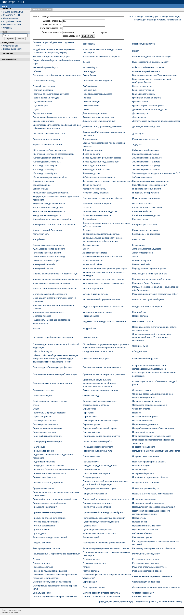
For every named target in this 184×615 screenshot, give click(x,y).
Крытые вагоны (90, 245)
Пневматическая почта (143, 447)
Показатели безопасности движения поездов (55, 469)
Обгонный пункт (140, 346)
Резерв (36, 559)
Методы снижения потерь (95, 294)
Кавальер (87, 207)
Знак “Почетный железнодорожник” (149, 185)
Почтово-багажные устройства (48, 482)
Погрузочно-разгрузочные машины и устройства (156, 451)
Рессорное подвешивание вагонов (50, 571)
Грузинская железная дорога (146, 97)
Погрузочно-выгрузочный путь (97, 451)
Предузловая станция (43, 488)
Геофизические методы (44, 80)
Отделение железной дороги (146, 401)
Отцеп (36, 409)
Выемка (86, 62)
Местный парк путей (92, 288)
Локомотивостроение (142, 253)
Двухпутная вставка (42, 113)
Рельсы (86, 567)
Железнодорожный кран (45, 165)
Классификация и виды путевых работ (52, 219)
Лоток (135, 256)
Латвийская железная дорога (146, 249)
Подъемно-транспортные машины (149, 461)
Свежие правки (10, 18)
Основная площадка (43, 395)
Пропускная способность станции (49, 518)
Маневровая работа (142, 260)
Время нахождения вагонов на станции (151, 56)
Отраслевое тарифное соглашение (149, 405)
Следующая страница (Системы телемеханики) (157, 19)
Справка (7, 28)
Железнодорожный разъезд (96, 169)
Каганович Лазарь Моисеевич (147, 207)
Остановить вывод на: (51, 28)
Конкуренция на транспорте (146, 230)
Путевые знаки (89, 525)
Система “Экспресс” (142, 596)
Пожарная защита (141, 465)
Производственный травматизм (148, 503)
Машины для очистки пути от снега (149, 273)
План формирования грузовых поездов (151, 436)
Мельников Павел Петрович (146, 283)
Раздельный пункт (42, 542)
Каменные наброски (142, 211)
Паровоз (136, 412)
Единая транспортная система (48, 144)
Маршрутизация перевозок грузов (149, 268)
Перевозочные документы (145, 424)
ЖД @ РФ (137, 144)
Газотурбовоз (89, 75)
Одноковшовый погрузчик (145, 358)
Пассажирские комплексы (45, 424)
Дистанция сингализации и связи (49, 133)
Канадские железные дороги (47, 215)
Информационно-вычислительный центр (102, 198)
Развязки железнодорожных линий (50, 537)
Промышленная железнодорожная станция (153, 507)
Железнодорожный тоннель (146, 169)
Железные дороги (91, 173)
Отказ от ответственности (11, 610)
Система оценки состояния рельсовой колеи (55, 596)
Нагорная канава (90, 316)
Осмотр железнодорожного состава (100, 390)
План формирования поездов (47, 441)
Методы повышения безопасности (50, 294)
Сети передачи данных (93, 587)
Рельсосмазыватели (43, 567)
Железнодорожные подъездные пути (100, 161)
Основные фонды (91, 395)
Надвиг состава (140, 316)
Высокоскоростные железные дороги (150, 62)
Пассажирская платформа (145, 416)
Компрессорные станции (144, 224)
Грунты (85, 109)
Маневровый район (92, 264)
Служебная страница (41, 9)
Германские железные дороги (97, 80)
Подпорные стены (91, 456)
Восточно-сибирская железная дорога (51, 56)
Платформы (39, 447)
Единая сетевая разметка (145, 139)
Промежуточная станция (45, 507)
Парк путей (87, 412)
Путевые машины (41, 529)
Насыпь (36, 328)
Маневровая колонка (92, 260)
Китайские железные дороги (146, 215)
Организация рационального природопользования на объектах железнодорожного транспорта (99, 382)
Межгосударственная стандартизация (51, 283)
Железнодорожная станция (145, 154)
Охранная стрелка (141, 409)
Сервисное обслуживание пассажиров (52, 582)
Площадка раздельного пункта (97, 447)
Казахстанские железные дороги (49, 211)
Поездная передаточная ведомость (100, 465)
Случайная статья (12, 21)
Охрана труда (89, 409)
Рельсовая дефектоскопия (145, 559)
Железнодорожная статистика (48, 158)
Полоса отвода (139, 469)
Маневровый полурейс (44, 264)
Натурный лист (89, 328)
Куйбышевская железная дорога (49, 249)
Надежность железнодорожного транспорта (104, 321)
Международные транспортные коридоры (103, 283)
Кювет (85, 249)
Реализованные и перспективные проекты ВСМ (56, 553)
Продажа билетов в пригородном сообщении (55, 499)
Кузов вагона (138, 245)
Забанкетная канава (142, 177)
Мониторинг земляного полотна (48, 312)
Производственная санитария (97, 503)
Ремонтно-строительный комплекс (149, 567)
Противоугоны (139, 518)
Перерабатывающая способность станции (153, 428)
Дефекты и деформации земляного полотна (55, 117)
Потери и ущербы (91, 477)
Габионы (37, 71)
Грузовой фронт (41, 105)
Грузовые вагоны (90, 105)
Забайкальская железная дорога (98, 177)
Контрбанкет (39, 239)
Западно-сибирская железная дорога (150, 181)
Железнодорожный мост (94, 165)
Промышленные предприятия (47, 512)
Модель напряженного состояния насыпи (102, 306)
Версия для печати (12, 49)
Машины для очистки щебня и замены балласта (57, 279)
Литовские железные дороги (47, 253)
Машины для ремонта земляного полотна (103, 279)
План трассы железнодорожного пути (101, 436)
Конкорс (86, 230)
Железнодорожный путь (45, 169)
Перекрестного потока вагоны (47, 428)
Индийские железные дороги (146, 189)
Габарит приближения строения (148, 67)
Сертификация (89, 582)
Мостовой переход (42, 316)
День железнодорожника (94, 113)
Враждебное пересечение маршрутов (101, 56)
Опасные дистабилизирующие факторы (52, 367)
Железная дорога (91, 154)
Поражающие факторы (44, 477)
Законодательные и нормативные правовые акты (106, 181)
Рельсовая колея (41, 563)
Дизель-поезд (139, 117)
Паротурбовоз (89, 416)
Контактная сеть (41, 234)
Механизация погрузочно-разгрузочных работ (155, 294)
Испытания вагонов (142, 203)
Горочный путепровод (143, 90)
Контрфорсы (138, 239)
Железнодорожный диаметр (146, 161)
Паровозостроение (42, 416)
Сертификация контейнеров (146, 582)
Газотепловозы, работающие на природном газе (57, 75)
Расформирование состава (46, 548)
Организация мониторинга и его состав (52, 383)
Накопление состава (142, 321)
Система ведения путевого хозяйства (101, 593)
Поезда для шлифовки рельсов (48, 465)
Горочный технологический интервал (51, 94)
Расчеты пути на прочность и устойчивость (153, 548)
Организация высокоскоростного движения (103, 374)
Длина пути (138, 133)
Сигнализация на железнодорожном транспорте (156, 587)
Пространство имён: (52, 32)
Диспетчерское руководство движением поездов (156, 121)
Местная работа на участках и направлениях (55, 288)
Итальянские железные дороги (48, 207)
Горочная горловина (43, 90)
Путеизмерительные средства (97, 529)
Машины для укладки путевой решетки (151, 279)
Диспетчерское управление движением (101, 126)
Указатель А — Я (11, 15)
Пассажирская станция (44, 420)
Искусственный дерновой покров (49, 203)
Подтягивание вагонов (44, 461)
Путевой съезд (139, 521)
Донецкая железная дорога (46, 139)
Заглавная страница (43, 181)
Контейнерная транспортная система (100, 234)
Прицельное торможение (94, 493)
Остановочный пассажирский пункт (99, 401)
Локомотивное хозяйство (94, 253)
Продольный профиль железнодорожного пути (105, 499)
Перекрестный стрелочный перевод (100, 428)
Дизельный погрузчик (43, 121)
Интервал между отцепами (95, 192)
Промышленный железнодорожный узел (102, 512)
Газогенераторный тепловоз (146, 71)
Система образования (143, 593)
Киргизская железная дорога (96, 215)
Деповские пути (140, 113)
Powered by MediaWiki (10, 612)
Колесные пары (140, 219)
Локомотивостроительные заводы (49, 256)
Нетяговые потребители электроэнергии (53, 337)
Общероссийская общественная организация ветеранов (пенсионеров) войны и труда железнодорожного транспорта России (55, 358)
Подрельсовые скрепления (145, 456)
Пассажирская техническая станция (100, 420)
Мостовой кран (139, 312)
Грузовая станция (91, 101)
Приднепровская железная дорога (99, 488)
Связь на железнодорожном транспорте (152, 576)
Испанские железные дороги (96, 203)
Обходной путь (139, 351)
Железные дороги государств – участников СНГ (156, 173)
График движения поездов (46, 97)
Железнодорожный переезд (146, 165)
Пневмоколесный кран (44, 451)
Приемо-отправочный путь (145, 488)
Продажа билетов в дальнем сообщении (152, 493)
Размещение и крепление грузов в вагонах (103, 542)
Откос (36, 405)
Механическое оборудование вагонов (101, 299)
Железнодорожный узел (45, 173)
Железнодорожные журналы (47, 161)
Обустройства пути (42, 351)
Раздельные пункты (142, 537)
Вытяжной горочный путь (45, 67)
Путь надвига (39, 533)
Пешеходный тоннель (143, 432)
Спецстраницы (10, 46)
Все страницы (136, 16)
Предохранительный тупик (145, 482)
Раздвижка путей (90, 537)
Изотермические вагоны (94, 189)
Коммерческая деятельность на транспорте (54, 224)
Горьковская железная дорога (97, 94)
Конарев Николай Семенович (47, 230)
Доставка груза (89, 139)
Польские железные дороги (96, 473)
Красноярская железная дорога (48, 245)
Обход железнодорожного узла (97, 351)
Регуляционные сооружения (146, 553)
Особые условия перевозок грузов (50, 401)
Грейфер (86, 97)
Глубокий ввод (89, 86)
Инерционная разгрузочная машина (50, 192)
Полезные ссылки (91, 469)
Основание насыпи (141, 390)
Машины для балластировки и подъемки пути (55, 273)
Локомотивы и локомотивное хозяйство (102, 256)
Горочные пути (89, 90)
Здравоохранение (42, 185)
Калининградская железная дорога (99, 211)
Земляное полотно (91, 185)
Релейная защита (91, 559)
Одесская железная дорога (95, 358)
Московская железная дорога (97, 312)
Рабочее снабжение (142, 533)
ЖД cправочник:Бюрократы (145, 150)
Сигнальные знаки (42, 593)
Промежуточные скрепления (96, 507)
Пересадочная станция (44, 432)
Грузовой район (140, 101)
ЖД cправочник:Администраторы (49, 150)
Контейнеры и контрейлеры (146, 234)
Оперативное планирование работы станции (55, 374)
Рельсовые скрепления (93, 563)
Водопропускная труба (143, 44)
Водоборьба (88, 44)
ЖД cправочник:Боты (92, 150)
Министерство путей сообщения (148, 299)
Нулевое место (89, 337)
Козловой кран (89, 219)
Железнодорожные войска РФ (147, 158)
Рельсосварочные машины (145, 563)
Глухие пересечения (142, 86)
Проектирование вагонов (144, 499)
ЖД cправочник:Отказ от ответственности (53, 154)
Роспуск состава (90, 571)
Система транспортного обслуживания (101, 596)
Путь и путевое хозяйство (145, 529)
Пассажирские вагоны (143, 420)
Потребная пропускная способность (150, 477)
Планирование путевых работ (97, 441)
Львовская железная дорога (46, 260)
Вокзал (135, 51)
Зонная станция (41, 189)
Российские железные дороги (147, 571)
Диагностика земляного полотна (98, 117)
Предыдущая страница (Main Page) (162, 16)
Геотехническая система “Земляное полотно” (154, 75)
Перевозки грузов (91, 424)
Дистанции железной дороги (146, 126)
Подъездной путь (90, 461)
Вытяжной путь (89, 67)
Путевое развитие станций (46, 521)
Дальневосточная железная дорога (149, 109)
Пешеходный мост (91, 432)
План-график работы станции (47, 436)
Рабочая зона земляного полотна (99, 533)
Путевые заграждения (44, 525)
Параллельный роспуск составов (49, 412)
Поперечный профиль (143, 473)
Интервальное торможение (145, 192)
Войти (4, 6)
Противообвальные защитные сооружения (103, 518)
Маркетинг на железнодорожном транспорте (104, 268)
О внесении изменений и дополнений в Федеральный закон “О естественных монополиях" (151, 337)
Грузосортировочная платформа (148, 105)
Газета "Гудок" (89, 71)
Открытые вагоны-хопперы (95, 405)
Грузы (36, 109)
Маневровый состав (43, 268)
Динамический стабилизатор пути (99, 121)
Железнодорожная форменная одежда (101, 158)
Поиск (4, 32)
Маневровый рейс (141, 264)
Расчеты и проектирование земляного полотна (105, 548)
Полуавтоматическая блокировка (49, 473)
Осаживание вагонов (43, 390)
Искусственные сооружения (146, 198)
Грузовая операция (42, 101)
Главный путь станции (44, 86)
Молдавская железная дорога (147, 306)
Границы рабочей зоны (143, 94)
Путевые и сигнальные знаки (146, 525)
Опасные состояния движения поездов (101, 367)
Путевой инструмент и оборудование (100, 521)
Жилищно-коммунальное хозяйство (50, 177)
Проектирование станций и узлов (49, 503)
